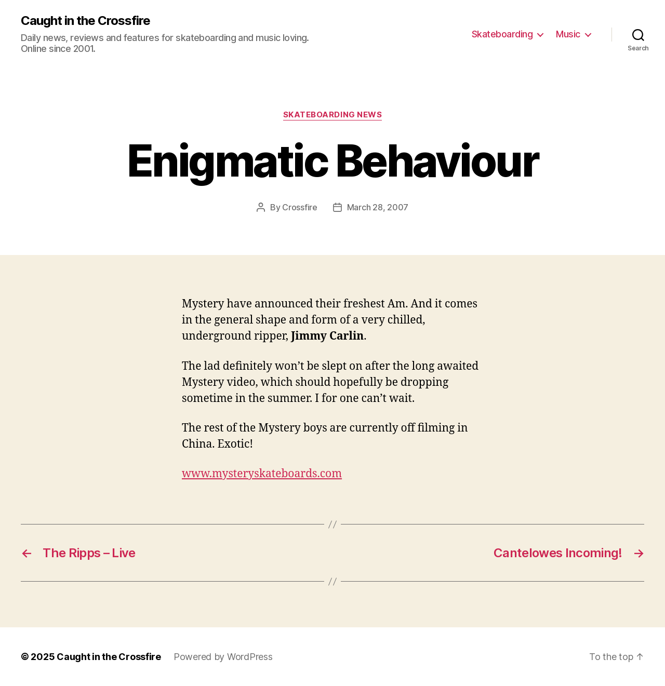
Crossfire (299, 207)
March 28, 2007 (377, 207)
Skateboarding (502, 34)
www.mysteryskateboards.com (262, 474)
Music (568, 34)
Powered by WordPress (223, 656)
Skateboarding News (332, 114)
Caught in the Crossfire (85, 21)
